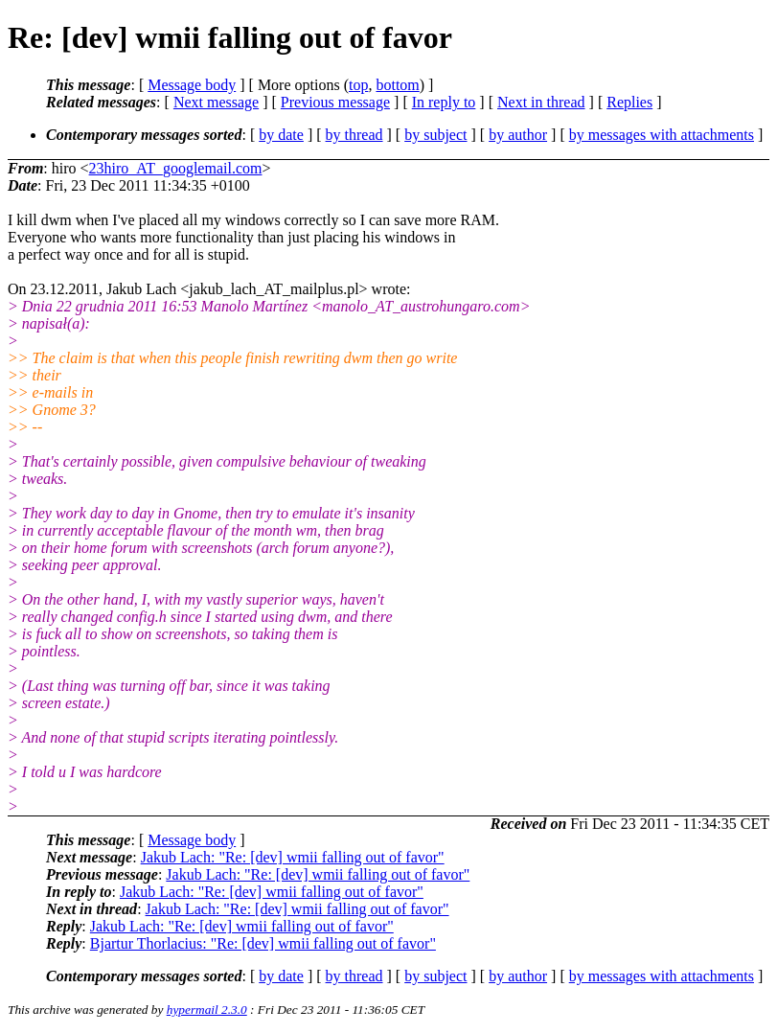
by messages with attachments (661, 134)
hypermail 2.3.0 (207, 1009)
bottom (397, 85)
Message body (192, 85)
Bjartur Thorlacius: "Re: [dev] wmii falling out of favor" (263, 943)
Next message (216, 102)
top (358, 85)
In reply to (444, 102)
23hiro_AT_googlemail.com (176, 168)
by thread (354, 134)
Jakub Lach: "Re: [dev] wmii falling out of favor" (293, 857)
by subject (435, 134)
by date (281, 134)
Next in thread (541, 102)
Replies (629, 102)
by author (518, 134)
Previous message (335, 102)
